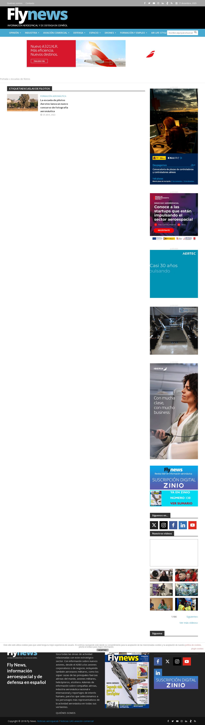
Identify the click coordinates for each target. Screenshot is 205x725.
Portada (4, 78)
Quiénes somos (14, 3)
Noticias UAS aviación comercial (77, 721)
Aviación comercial (55, 32)
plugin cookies (197, 649)
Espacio (93, 32)
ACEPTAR (102, 650)
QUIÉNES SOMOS (65, 712)
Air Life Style (159, 32)
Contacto (30, 3)
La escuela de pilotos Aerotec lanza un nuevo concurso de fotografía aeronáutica (54, 106)
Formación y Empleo (132, 32)
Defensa (78, 32)
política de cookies (193, 645)
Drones (109, 32)
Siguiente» (192, 616)
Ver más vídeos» (189, 622)
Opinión (14, 32)
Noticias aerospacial (47, 721)
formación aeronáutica (53, 96)
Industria (31, 32)
